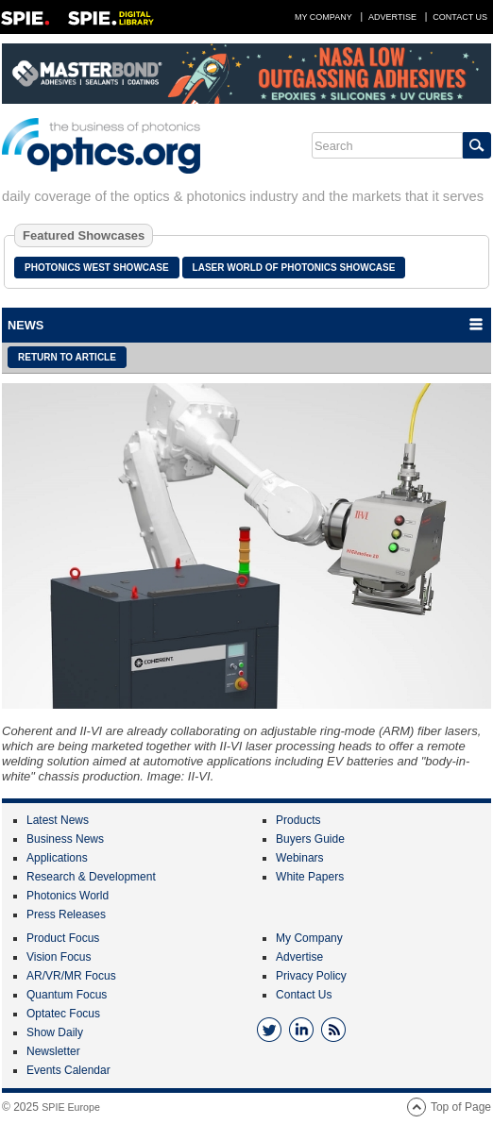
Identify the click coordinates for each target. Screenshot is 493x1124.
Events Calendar (68, 1070)
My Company (323, 17)
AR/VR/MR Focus (71, 975)
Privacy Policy (311, 975)
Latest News (57, 820)
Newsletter (53, 1051)
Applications (57, 857)
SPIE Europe (71, 1107)
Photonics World (67, 895)
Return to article (67, 357)
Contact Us (460, 17)
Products (298, 820)
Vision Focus (58, 957)
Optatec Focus (63, 1013)
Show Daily (54, 1032)
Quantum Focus (66, 994)
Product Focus (62, 938)
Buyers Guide (310, 839)
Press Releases (66, 914)
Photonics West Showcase (97, 267)
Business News (65, 839)
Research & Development (91, 876)
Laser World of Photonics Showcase (294, 267)
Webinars (299, 857)
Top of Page (461, 1107)
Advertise (392, 17)
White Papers (310, 876)
